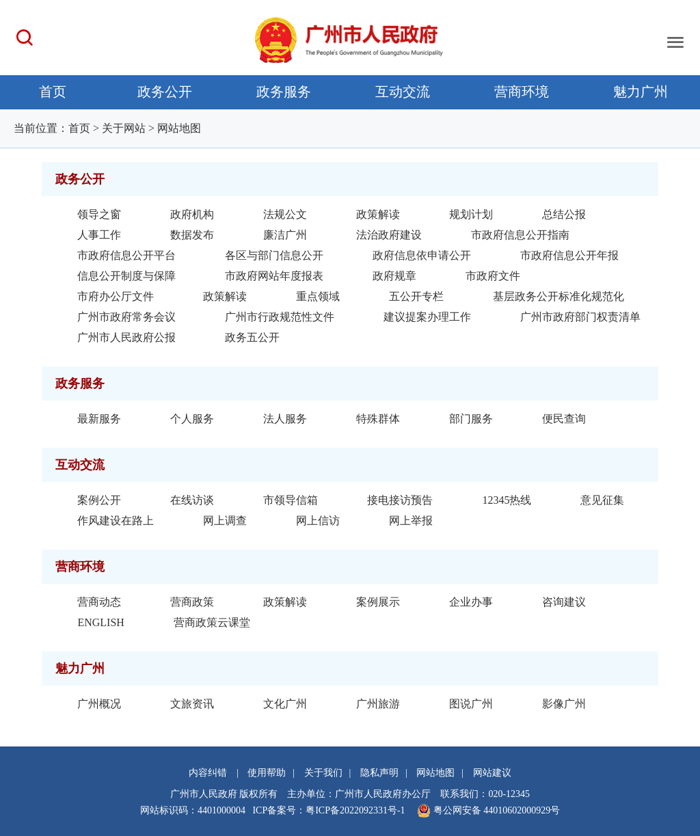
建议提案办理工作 (427, 317)
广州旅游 (378, 704)
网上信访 (318, 520)
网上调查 (225, 520)
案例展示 (378, 602)
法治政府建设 (389, 235)
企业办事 (471, 602)
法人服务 (285, 418)
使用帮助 (266, 773)
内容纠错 (208, 773)
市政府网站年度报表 (274, 276)
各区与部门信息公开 (274, 255)
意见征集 (602, 500)
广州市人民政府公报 (126, 337)
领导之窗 (99, 214)
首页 (52, 91)
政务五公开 (252, 337)
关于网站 (124, 128)
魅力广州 (640, 91)
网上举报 (411, 520)
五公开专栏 (416, 296)
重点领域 (318, 296)
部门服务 (471, 418)
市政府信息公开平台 (126, 255)
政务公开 (164, 91)
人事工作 (99, 235)
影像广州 (564, 704)
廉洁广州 (285, 235)
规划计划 (471, 214)
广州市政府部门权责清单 (580, 317)
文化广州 (285, 704)
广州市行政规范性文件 (279, 317)
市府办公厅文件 (115, 296)
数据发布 (192, 235)
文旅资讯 (192, 704)
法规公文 (285, 214)
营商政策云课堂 (212, 622)
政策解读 (378, 214)
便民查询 (564, 418)
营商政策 (192, 602)
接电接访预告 (400, 500)
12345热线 (506, 500)
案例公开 (99, 500)
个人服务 (192, 418)
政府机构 (192, 214)
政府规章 (394, 276)
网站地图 (179, 128)
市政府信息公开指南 (520, 235)
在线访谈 (192, 500)
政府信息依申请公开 (422, 255)
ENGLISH (100, 622)
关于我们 (323, 773)
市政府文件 (493, 276)
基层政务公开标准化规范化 (558, 296)
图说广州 (471, 704)
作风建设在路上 (115, 520)
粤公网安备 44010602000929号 (495, 810)
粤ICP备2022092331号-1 (355, 810)
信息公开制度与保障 (126, 276)
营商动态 (99, 602)
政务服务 (283, 91)
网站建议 (492, 773)
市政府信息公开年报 (569, 255)
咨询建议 (564, 602)
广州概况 (99, 704)
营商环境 (521, 91)
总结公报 (564, 214)
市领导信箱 (290, 500)
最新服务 (99, 418)
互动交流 (402, 91)
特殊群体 (378, 418)
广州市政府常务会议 (126, 317)
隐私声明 (379, 773)
